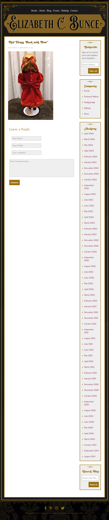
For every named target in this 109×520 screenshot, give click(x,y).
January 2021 (90, 378)
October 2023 (90, 179)
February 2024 (90, 156)
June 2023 (89, 205)
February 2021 (90, 373)
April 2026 (89, 133)
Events (56, 10)
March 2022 (89, 295)
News (86, 114)
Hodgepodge (89, 102)
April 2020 (89, 433)
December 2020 (91, 384)
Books (34, 10)
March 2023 (89, 223)
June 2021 (89, 350)
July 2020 (88, 416)
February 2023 (90, 228)
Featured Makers (91, 96)
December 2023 (91, 168)
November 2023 (91, 174)
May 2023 (88, 211)
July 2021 (88, 344)
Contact (74, 10)
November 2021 (91, 318)
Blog (49, 10)
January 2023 (90, 234)
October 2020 (90, 396)
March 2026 (89, 139)
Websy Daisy (79, 513)
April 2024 (89, 151)
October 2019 (90, 445)
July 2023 (88, 200)
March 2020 (89, 439)
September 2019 (91, 450)
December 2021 (91, 312)
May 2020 (88, 427)
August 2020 (90, 410)
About (42, 10)
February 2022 (90, 301)
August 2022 (90, 266)
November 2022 (91, 246)
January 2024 (90, 162)
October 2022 (90, 251)
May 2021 (88, 355)
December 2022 (91, 240)
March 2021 (89, 367)
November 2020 (91, 390)
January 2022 (90, 306)
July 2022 (88, 272)
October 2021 (90, 324)
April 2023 (89, 217)
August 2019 (89, 456)
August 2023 (90, 194)
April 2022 (89, 289)
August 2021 (89, 338)
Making (65, 10)
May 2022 (88, 283)
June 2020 (89, 422)
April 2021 (89, 361)
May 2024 (88, 145)
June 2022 (89, 278)
